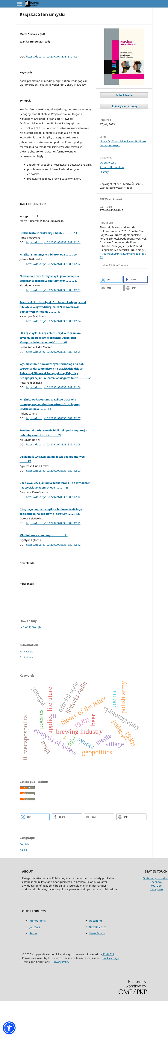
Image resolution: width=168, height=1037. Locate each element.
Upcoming (95, 957)
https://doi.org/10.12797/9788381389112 (51, 56)
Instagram (156, 925)
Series (33, 969)
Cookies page (110, 994)
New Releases (97, 963)
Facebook (156, 918)
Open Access (108, 162)
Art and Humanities (112, 167)
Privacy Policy (61, 998)
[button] (111, 279)
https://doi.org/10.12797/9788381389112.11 (53, 523)
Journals (35, 963)
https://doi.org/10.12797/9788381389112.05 (53, 351)
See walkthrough (30, 663)
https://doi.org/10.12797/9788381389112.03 (53, 290)
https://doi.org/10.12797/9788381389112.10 (53, 497)
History (104, 172)
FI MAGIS (108, 990)
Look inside (125, 95)
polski (23, 886)
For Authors (26, 693)
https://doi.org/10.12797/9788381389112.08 (53, 444)
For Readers (26, 687)
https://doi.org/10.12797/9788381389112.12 (53, 544)
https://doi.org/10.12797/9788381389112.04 (53, 321)
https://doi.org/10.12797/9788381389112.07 (53, 418)
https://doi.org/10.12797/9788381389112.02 (53, 264)
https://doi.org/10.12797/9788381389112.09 (53, 470)
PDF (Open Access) (125, 106)
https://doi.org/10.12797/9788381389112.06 (53, 387)
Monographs (38, 957)
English (24, 880)
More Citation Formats (115, 265)
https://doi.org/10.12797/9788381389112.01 (53, 242)
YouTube (156, 921)
